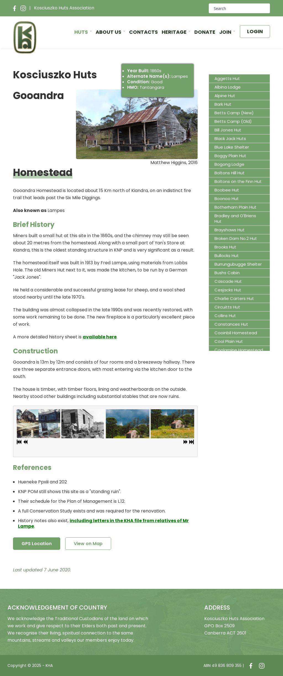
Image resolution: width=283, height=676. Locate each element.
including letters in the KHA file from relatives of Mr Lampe (103, 523)
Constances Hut (231, 324)
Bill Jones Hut (227, 130)
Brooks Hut (225, 247)
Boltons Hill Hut (229, 173)
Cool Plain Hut (228, 341)
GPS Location (37, 543)
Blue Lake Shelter (231, 147)
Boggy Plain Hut (230, 156)
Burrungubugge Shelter (238, 264)
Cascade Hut (228, 281)
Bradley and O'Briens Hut (235, 218)
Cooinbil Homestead (235, 333)
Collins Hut (225, 315)
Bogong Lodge (229, 164)
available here (100, 337)
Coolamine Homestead (238, 350)
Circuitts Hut (227, 307)
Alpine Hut (224, 96)
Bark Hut (222, 104)
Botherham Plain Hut (235, 207)
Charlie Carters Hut (234, 298)
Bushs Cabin (227, 273)
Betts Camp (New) (234, 113)
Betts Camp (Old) (233, 121)
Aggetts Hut (227, 78)
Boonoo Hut (226, 198)
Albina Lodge (227, 87)
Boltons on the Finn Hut (238, 181)
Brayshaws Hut (229, 230)
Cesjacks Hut (227, 290)
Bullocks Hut (226, 255)
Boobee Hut (226, 190)
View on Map (88, 543)
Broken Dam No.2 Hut (235, 238)
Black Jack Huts (230, 138)
